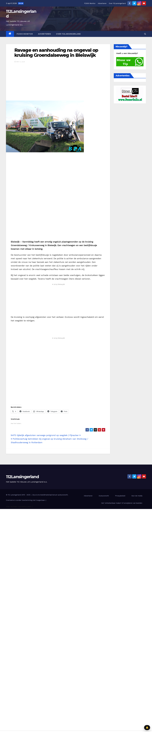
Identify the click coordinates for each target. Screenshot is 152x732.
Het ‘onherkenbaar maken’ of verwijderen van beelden (121, 503)
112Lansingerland (21, 14)
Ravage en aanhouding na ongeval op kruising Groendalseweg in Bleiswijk (56, 52)
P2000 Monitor (89, 3)
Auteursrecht (104, 496)
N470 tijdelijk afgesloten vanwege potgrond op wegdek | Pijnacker (46, 435)
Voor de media (136, 496)
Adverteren (102, 3)
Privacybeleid (120, 496)
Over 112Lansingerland (117, 3)
